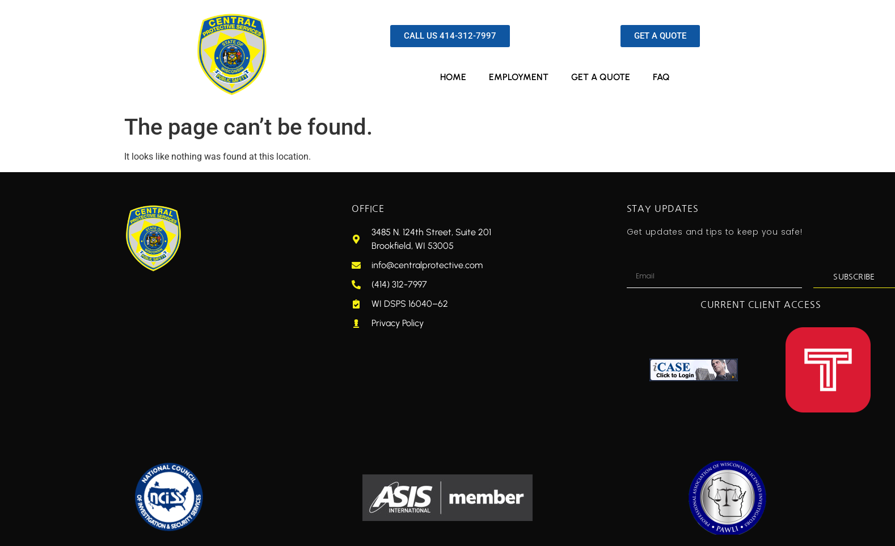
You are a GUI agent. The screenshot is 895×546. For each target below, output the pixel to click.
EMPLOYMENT (518, 77)
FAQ (661, 77)
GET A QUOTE (600, 77)
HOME (453, 77)
